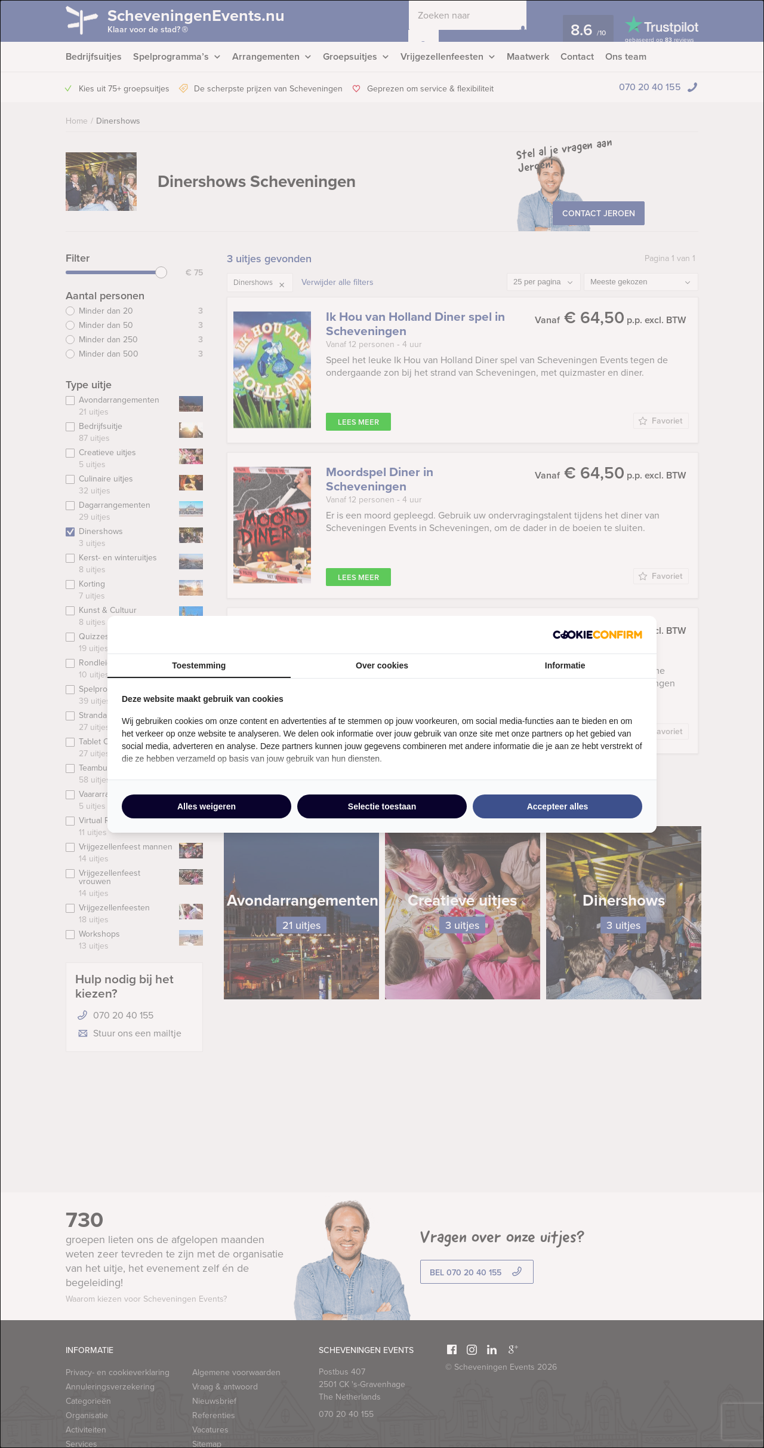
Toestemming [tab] (199, 665)
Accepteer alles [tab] (558, 806)
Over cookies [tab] (382, 665)
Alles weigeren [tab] (206, 806)
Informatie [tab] (565, 665)
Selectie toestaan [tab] (382, 806)
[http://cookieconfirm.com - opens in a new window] (597, 634)
